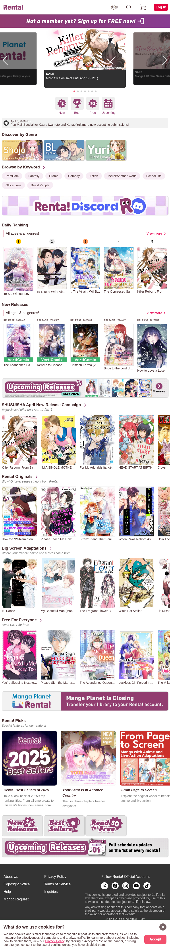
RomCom (12, 176)
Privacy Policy (55, 877)
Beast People (40, 185)
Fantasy (33, 176)
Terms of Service (57, 884)
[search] (128, 7)
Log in (161, 7)
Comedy (74, 176)
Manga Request (16, 899)
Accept (155, 939)
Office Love (13, 185)
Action (93, 176)
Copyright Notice (17, 884)
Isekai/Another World (122, 176)
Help (7, 892)
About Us (11, 877)
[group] (18, 267)
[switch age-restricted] (114, 7)
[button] (74, 91)
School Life (154, 176)
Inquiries (51, 892)
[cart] (143, 7)
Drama (53, 176)
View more (154, 233)
